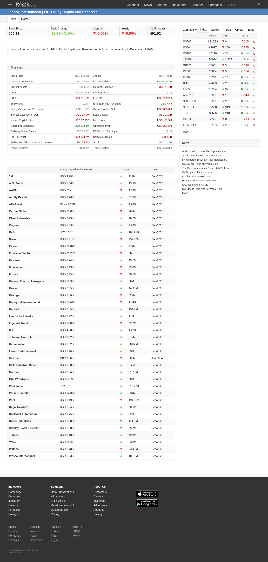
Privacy (97, 514)
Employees (16, 103)
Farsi (54, 535)
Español (13, 531)
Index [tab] (203, 29)
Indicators (14, 500)
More (185, 192)
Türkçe (55, 531)
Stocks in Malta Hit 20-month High (201, 155)
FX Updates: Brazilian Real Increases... (204, 159)
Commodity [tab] (190, 29)
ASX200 (188, 95)
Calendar (13, 505)
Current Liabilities (103, 86)
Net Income (99, 120)
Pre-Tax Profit (18, 136)
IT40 (186, 83)
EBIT (13, 98)
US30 (186, 47)
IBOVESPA (190, 125)
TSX (185, 113)
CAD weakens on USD (195, 184)
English (12, 526)
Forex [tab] (227, 29)
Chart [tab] (12, 19)
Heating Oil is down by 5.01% (199, 180)
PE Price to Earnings (105, 131)
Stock (96, 142)
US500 (187, 41)
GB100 (187, 65)
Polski (33, 535)
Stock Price (16, 75)
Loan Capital (100, 114)
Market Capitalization (22, 120)
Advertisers (100, 505)
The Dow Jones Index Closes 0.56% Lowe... (207, 168)
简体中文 (77, 526)
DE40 (186, 71)
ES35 (186, 89)
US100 (187, 53)
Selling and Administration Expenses (31, 142)
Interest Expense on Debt (24, 114)
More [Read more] (186, 131)
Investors (99, 500)
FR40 (186, 77)
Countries (14, 496)
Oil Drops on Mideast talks (197, 172)
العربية (54, 540)
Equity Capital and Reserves (26, 109)
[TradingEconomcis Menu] (11, 4)
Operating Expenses (22, 125)
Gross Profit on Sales (105, 109)
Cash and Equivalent (22, 81)
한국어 (76, 535)
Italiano (34, 531)
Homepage (15, 492)
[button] (259, 5)
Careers (98, 496)
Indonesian (36, 540)
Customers (100, 492)
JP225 (187, 59)
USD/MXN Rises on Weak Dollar (200, 163)
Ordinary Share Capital (23, 131)
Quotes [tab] (24, 19)
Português (14, 535)
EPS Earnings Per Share (107, 103)
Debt (13, 92)
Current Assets (18, 86)
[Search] (240, 5)
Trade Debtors (101, 147)
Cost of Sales (100, 81)
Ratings (13, 514)
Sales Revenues (102, 136)
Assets (97, 75)
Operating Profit (102, 125)
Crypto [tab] (239, 29)
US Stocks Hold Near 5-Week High (202, 188)
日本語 (76, 531)
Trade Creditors (19, 147)
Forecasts (14, 509)
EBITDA (97, 98)
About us (98, 509)
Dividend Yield (101, 92)
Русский (56, 526)
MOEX (187, 119)
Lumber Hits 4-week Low (196, 176)
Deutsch (35, 526)
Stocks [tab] (215, 29)
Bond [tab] (251, 29)
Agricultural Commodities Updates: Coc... (205, 151)
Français (13, 540)
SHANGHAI (190, 101)
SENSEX (188, 107)
